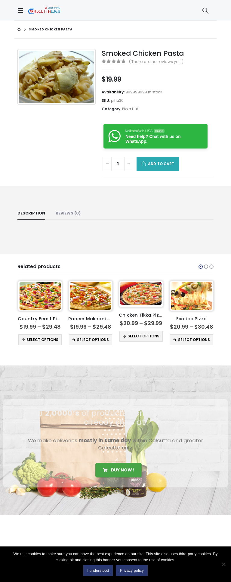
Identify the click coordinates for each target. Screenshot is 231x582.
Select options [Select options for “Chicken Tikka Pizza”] (143, 336)
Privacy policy (131, 570)
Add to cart (161, 163)
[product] (40, 296)
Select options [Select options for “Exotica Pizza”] (194, 339)
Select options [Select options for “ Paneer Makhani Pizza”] (93, 339)
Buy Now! (118, 470)
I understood (98, 570)
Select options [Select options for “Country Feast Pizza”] (42, 339)
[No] (223, 564)
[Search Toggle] (205, 10)
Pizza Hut (130, 108)
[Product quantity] (118, 164)
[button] (200, 266)
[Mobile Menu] (21, 10)
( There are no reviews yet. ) (156, 61)
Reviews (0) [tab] (68, 213)
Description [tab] (31, 213)
